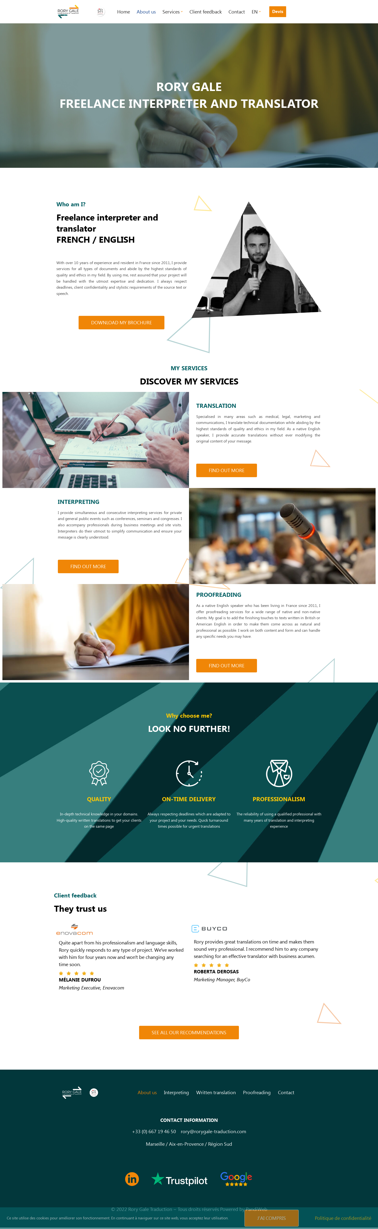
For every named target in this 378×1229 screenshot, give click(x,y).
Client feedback (205, 12)
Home (123, 12)
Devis (277, 11)
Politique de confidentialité (343, 1218)
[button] (182, 12)
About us (146, 12)
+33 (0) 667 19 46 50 (154, 1133)
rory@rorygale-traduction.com (213, 1133)
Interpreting (176, 1094)
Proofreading (257, 1094)
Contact (237, 12)
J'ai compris (271, 1218)
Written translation (216, 1094)
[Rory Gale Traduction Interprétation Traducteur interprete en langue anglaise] (82, 11)
